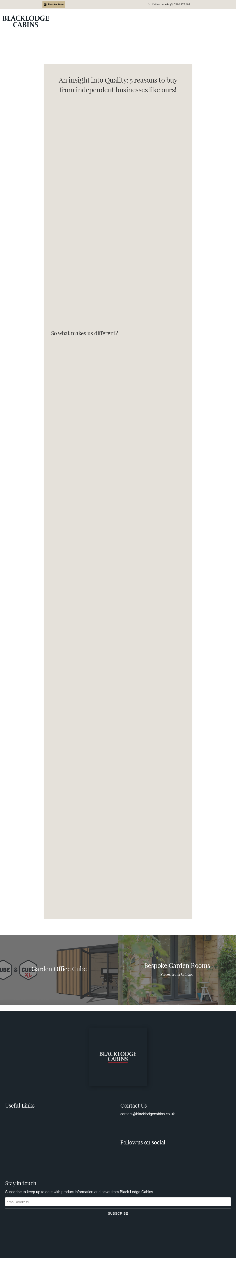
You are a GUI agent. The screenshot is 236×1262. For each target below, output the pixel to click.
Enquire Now (54, 4)
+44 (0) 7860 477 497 (177, 4)
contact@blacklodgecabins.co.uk (147, 1114)
